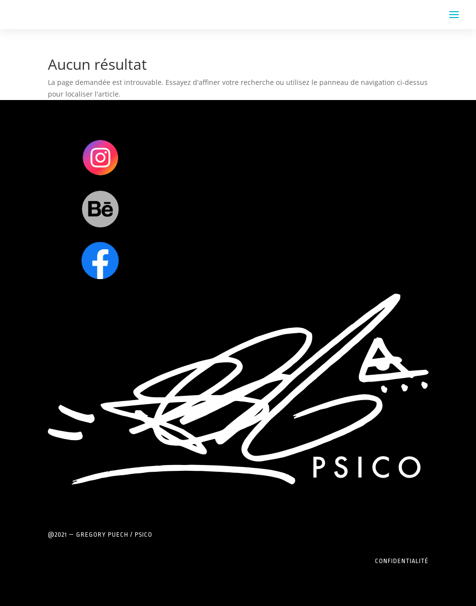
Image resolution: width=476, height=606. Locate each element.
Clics (100, 157)
